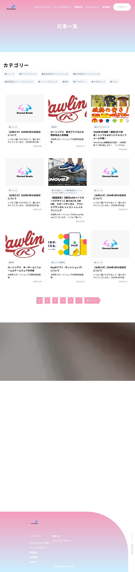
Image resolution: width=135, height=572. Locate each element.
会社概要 (106, 7)
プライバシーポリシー (62, 540)
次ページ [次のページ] (91, 300)
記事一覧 (56, 536)
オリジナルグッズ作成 (39, 543)
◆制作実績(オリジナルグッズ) (86, 73)
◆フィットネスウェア (47, 81)
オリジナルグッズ (42, 7)
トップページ (35, 536)
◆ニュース (9, 73)
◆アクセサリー (80, 81)
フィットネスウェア (62, 7)
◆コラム (114, 81)
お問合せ (33, 561)
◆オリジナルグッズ (28, 73)
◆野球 (65, 81)
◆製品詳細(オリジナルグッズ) (55, 73)
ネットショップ (92, 7)
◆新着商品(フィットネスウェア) (19, 81)
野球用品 (78, 7)
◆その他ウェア (98, 81)
